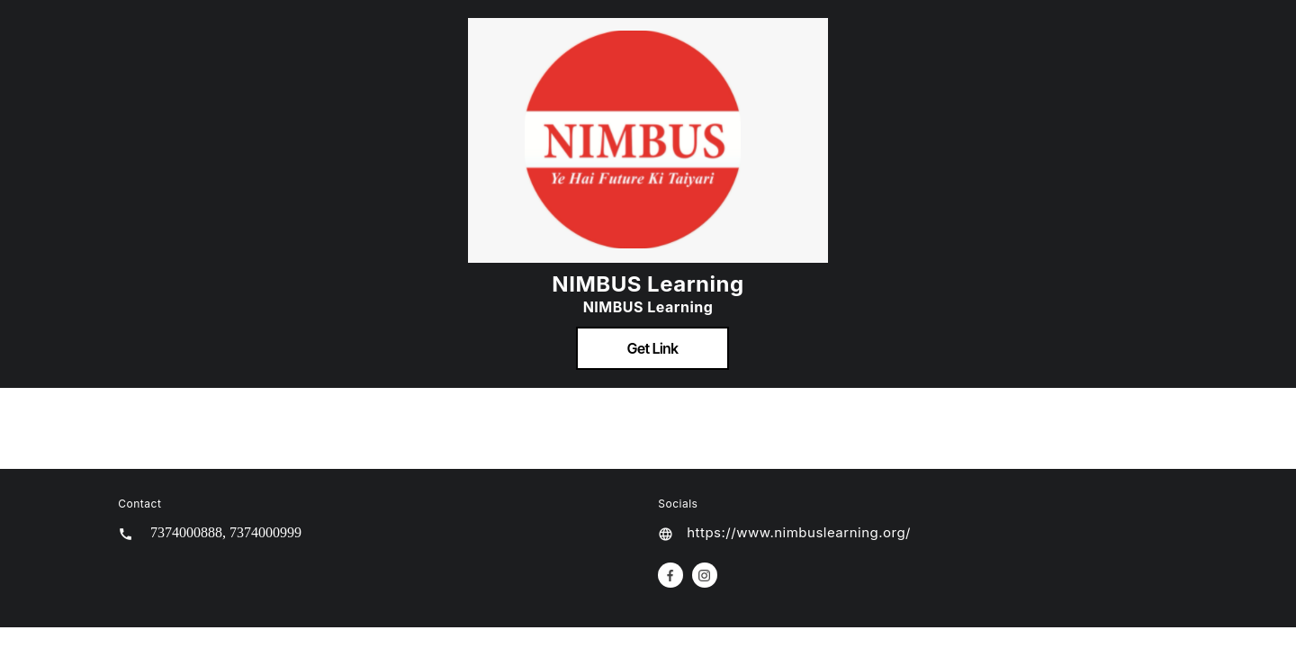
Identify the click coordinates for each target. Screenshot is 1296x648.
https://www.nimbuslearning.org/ (799, 532)
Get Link (653, 348)
